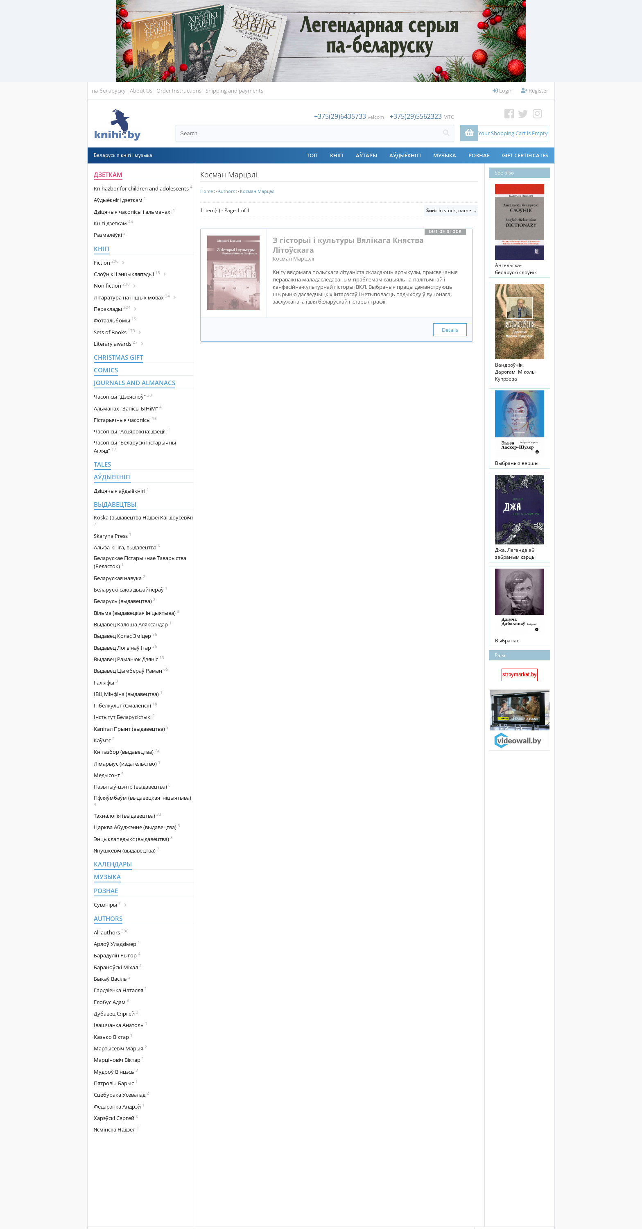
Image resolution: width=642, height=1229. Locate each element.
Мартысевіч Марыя (120, 1048)
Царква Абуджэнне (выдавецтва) (137, 827)
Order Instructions (178, 90)
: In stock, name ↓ (451, 210)
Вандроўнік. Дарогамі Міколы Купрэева (515, 371)
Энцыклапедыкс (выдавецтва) (133, 838)
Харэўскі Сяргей (116, 1117)
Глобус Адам (111, 1002)
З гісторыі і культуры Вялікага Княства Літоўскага (348, 245)
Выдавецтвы (115, 504)
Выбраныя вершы (516, 463)
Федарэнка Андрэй (119, 1106)
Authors (108, 918)
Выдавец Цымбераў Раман (131, 670)
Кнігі (337, 155)
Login (503, 90)
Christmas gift (118, 357)
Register (534, 90)
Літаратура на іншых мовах (135, 297)
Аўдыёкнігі (405, 155)
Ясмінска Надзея (116, 1129)
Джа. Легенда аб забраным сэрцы (515, 553)
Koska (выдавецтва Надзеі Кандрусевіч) (143, 520)
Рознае (479, 155)
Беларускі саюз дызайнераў (130, 589)
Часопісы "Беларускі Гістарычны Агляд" (135, 446)
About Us (141, 90)
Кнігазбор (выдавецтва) (127, 751)
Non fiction (115, 285)
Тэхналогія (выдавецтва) (127, 815)
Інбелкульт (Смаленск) (125, 705)
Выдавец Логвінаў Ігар (125, 647)
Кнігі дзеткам (113, 223)
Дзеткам (108, 174)
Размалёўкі (110, 234)
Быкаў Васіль (112, 978)
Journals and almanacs (134, 383)
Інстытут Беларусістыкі (124, 716)
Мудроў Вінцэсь (116, 1071)
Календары (113, 864)
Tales (102, 464)
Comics (106, 370)
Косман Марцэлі (258, 191)
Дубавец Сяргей (116, 1013)
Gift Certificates (525, 155)
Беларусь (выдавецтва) (125, 600)
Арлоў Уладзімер (117, 943)
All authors (111, 932)
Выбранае (507, 640)
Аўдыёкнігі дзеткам (120, 199)
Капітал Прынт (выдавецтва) (131, 728)
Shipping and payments (234, 90)
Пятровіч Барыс (116, 1083)
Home (206, 191)
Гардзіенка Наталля (120, 990)
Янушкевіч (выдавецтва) (126, 850)
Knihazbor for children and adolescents (143, 188)
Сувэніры (110, 904)
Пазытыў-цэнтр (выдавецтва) (132, 786)
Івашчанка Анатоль (120, 1024)
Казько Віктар (113, 1036)
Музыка (444, 155)
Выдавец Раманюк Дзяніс (129, 659)
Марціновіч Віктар (119, 1059)
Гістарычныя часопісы (125, 419)
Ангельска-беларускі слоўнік (516, 269)
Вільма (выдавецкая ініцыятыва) (136, 612)
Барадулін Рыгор (117, 955)
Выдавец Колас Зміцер (125, 635)
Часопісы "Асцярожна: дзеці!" (132, 431)
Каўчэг (104, 740)
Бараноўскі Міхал (118, 967)
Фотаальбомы (115, 320)
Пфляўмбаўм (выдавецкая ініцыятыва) (142, 800)
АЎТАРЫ (366, 155)
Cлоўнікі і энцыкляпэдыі (130, 274)
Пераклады (115, 308)
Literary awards (119, 343)
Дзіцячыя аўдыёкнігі (121, 490)
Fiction (109, 262)
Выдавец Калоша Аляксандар (133, 624)
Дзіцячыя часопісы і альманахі (134, 211)
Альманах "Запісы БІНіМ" (128, 408)
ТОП (312, 155)
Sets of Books (117, 332)
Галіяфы (106, 682)
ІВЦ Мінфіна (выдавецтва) (128, 693)
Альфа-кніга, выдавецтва (127, 547)
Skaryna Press (112, 535)
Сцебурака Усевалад (121, 1094)
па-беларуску (109, 90)
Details (450, 329)
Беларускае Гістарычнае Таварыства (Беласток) (140, 562)
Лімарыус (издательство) (127, 763)
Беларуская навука (119, 578)
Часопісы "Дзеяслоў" (123, 396)
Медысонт (109, 775)
